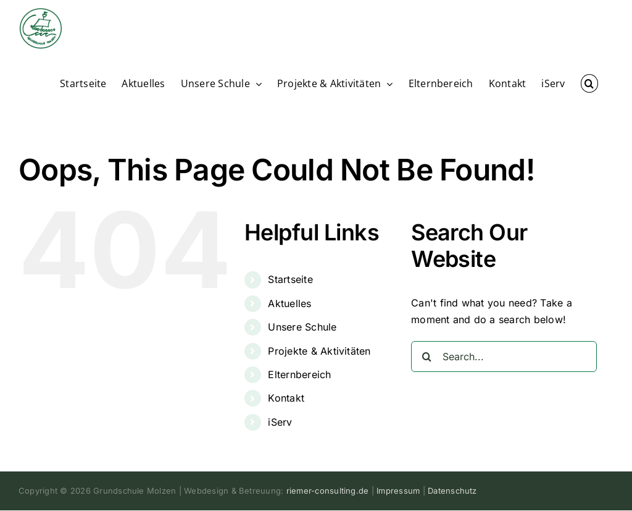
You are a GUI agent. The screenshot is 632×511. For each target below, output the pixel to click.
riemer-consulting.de (327, 491)
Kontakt (286, 398)
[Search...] (504, 356)
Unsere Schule (302, 327)
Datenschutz (452, 491)
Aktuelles (289, 303)
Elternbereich (299, 374)
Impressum (398, 491)
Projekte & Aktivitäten (319, 351)
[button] (589, 83)
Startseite (290, 279)
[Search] (426, 356)
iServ (280, 422)
